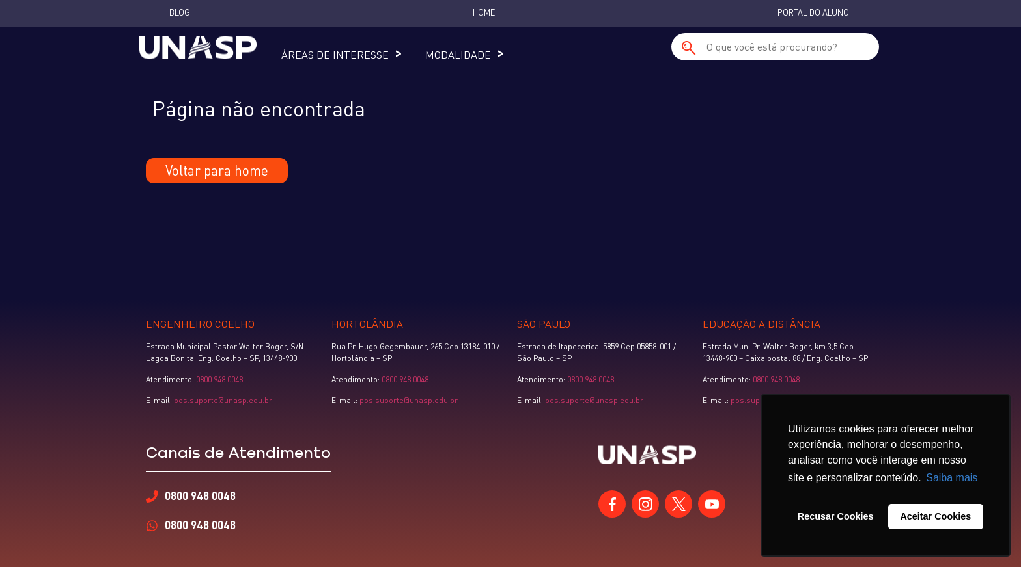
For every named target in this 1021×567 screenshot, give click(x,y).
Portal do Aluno (813, 12)
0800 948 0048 (219, 379)
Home (484, 12)
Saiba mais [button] (951, 477)
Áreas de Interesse (335, 54)
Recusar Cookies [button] (836, 516)
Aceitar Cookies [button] (935, 516)
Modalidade (458, 54)
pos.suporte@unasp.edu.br (222, 400)
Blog (179, 12)
